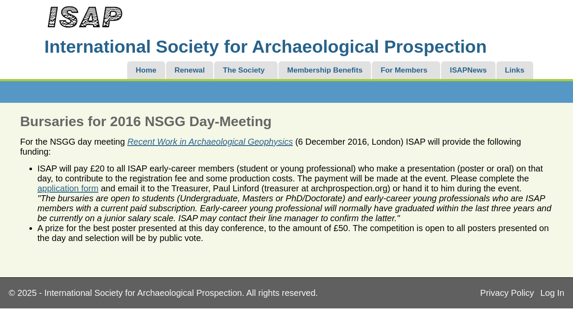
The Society (244, 70)
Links (515, 70)
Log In (552, 293)
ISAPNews (468, 70)
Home (146, 70)
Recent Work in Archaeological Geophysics (210, 141)
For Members (404, 70)
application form (68, 188)
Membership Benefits (324, 70)
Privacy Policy (507, 293)
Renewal (190, 70)
